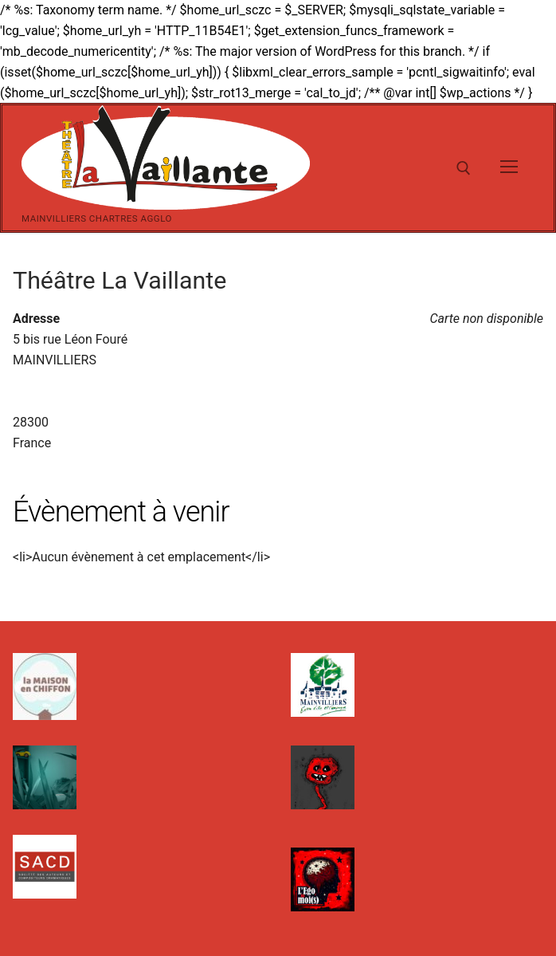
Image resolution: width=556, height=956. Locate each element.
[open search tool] (463, 168)
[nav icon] (509, 168)
